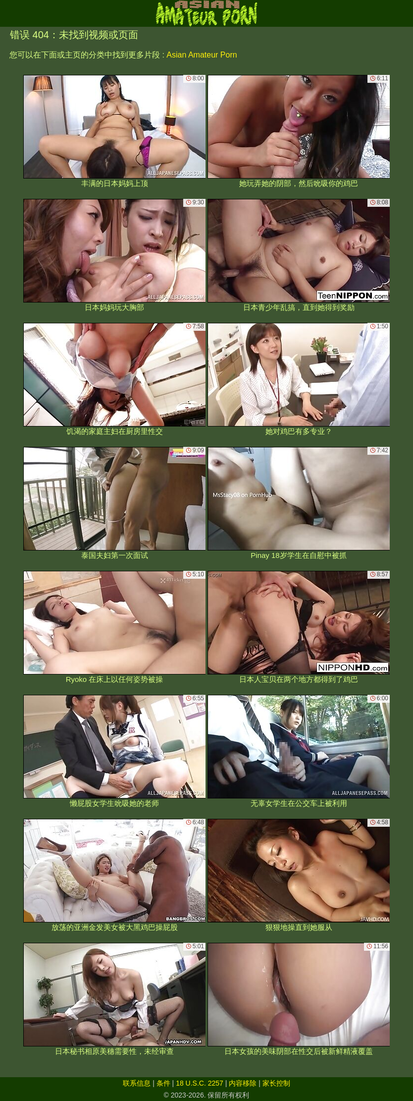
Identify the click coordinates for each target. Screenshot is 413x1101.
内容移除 (243, 1083)
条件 (163, 1083)
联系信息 (137, 1083)
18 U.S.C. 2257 (199, 1083)
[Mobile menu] (9, 13)
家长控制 (276, 1083)
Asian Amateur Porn (201, 55)
